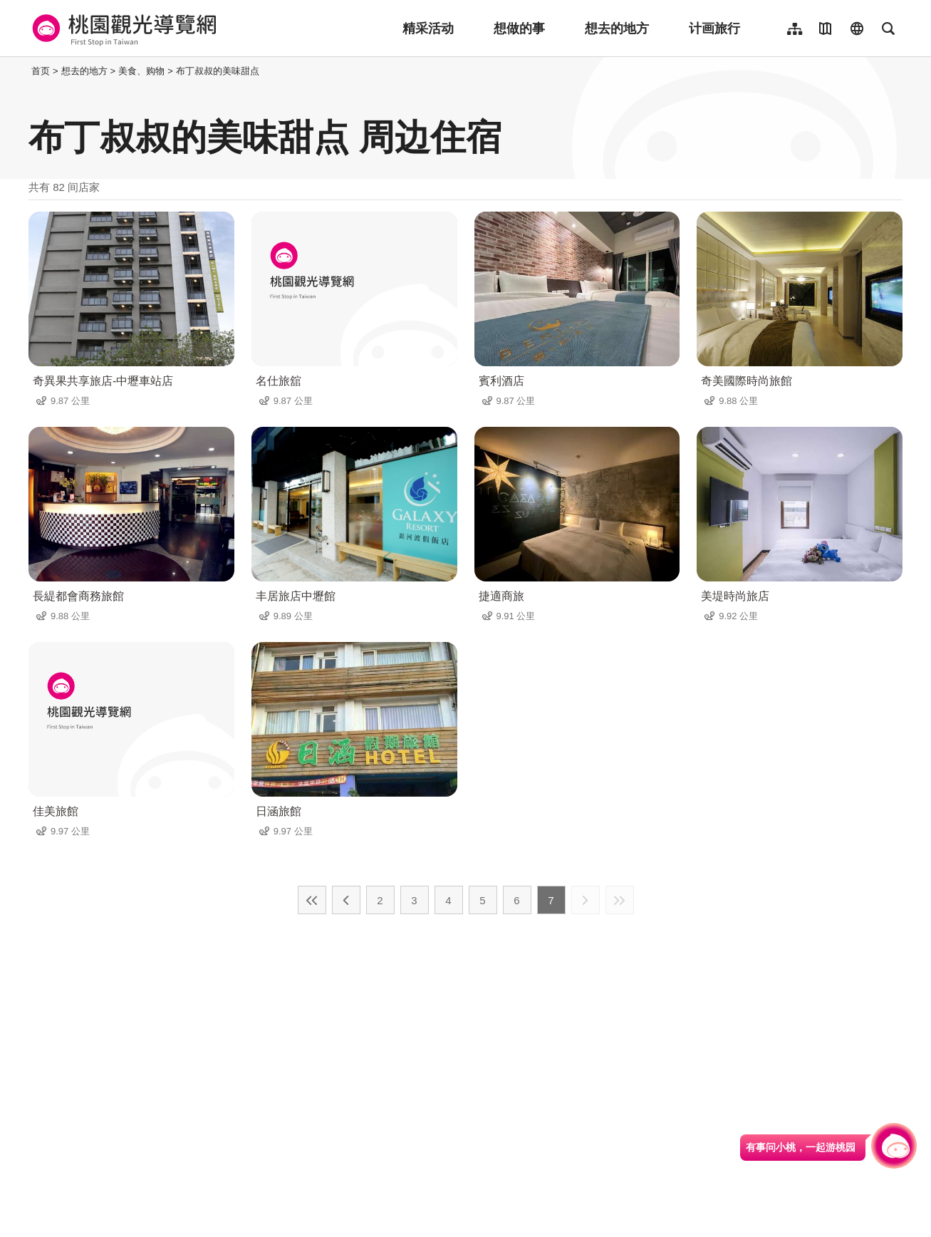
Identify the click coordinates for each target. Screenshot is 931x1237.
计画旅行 (714, 28)
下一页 (585, 900)
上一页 (346, 900)
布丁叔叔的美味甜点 (217, 71)
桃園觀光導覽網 (122, 28)
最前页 (312, 900)
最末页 (619, 900)
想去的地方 (617, 28)
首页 (40, 71)
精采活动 (428, 28)
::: (24, 71)
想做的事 (519, 28)
